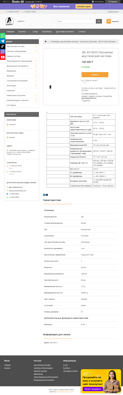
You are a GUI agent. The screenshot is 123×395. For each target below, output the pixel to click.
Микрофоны (11, 71)
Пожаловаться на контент (65, 392)
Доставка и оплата (65, 32)
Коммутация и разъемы (16, 95)
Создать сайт (29, 2)
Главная (10, 32)
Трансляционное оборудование (19, 61)
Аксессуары (11, 86)
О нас (35, 32)
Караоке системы (13, 56)
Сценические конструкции (17, 81)
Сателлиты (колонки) (88, 42)
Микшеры (10, 76)
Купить (95, 75)
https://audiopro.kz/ (15, 187)
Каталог (22, 32)
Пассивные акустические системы (64, 42)
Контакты (47, 32)
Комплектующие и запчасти (18, 100)
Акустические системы (16, 46)
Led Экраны (11, 105)
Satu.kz (72, 389)
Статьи (81, 32)
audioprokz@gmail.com (17, 190)
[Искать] (99, 21)
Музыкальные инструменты (17, 66)
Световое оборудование (16, 51)
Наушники (11, 90)
